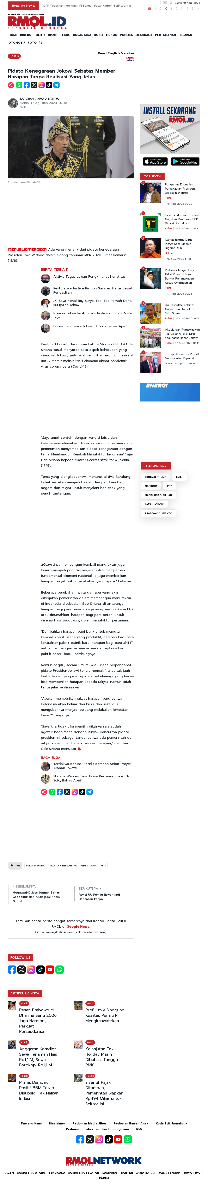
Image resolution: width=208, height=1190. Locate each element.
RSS (139, 1129)
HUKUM (111, 35)
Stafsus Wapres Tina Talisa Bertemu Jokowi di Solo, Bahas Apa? (91, 778)
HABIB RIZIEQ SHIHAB (158, 495)
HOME (13, 35)
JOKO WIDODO (35, 865)
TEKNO (65, 35)
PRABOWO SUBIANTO (158, 513)
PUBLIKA (126, 35)
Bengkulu (56, 1173)
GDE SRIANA (89, 865)
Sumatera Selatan (83, 1173)
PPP (169, 486)
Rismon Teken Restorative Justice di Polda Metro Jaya (93, 315)
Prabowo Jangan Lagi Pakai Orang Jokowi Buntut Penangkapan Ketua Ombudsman (179, 276)
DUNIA (99, 35)
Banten (127, 1173)
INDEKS (25, 35)
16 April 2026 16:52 (187, 318)
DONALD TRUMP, (156, 477)
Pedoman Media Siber (89, 1123)
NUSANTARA (82, 35)
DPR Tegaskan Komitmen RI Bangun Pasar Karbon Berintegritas (87, 5)
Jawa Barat (145, 1173)
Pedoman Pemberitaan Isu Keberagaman (97, 1129)
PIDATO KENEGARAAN (63, 865)
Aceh (9, 1173)
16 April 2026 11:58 (186, 363)
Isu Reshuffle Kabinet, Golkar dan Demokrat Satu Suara (180, 309)
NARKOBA (151, 486)
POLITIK (39, 35)
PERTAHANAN (165, 35)
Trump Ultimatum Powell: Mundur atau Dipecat (182, 356)
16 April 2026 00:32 (179, 204)
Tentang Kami (31, 1123)
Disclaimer (57, 1123)
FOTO (32, 43)
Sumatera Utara (31, 1173)
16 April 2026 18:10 (187, 228)
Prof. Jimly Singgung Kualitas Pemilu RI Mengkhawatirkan (104, 1015)
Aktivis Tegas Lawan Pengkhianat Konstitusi (89, 277)
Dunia (168, 363)
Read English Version (116, 53)
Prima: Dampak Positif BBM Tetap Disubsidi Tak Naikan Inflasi (39, 1090)
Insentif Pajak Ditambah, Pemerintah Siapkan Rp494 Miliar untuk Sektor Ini (104, 1093)
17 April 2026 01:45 (187, 343)
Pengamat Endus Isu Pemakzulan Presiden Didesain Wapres (180, 189)
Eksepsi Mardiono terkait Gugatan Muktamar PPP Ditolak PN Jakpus (182, 219)
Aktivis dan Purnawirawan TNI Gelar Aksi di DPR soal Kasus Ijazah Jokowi (182, 334)
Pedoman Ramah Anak (131, 1123)
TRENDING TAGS (156, 466)
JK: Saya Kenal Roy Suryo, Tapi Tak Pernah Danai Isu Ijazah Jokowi (93, 303)
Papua (104, 1178)
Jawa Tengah (170, 1173)
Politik (14, 56)
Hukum (169, 253)
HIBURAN (185, 35)
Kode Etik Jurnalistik (171, 1123)
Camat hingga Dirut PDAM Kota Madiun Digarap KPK (178, 244)
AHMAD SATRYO (47, 99)
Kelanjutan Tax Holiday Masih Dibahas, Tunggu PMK (101, 1057)
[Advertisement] (71, 216)
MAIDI (179, 477)
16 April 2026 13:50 (179, 259)
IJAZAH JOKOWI (154, 504)
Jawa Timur (193, 1173)
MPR (103, 865)
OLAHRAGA (144, 35)
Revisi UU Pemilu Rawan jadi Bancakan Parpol (99, 896)
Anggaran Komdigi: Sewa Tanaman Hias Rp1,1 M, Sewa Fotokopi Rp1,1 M (38, 1057)
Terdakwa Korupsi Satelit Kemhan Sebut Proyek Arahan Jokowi (92, 766)
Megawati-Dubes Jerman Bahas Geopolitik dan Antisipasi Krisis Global (36, 896)
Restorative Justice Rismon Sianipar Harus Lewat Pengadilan (93, 290)
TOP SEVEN (152, 176)
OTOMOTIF (16, 43)
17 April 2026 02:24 (179, 294)
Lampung (109, 1173)
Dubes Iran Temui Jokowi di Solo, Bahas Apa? (90, 326)
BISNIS (52, 35)
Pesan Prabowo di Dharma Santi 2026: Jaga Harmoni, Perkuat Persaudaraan (38, 1020)
